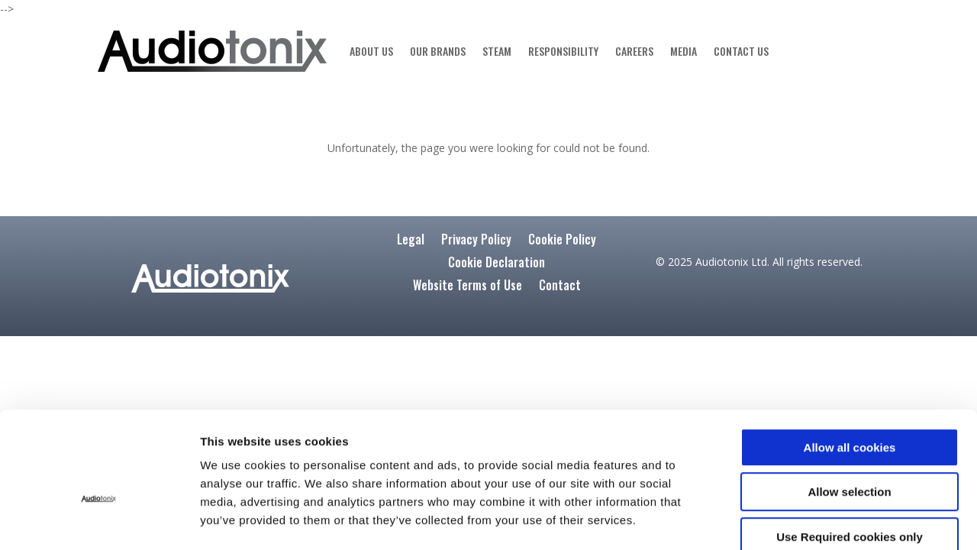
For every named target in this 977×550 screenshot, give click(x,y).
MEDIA (683, 51)
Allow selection (849, 408)
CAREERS (634, 51)
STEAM (496, 51)
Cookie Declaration (496, 264)
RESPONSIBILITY (563, 51)
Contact (560, 287)
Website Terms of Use (467, 287)
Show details (813, 519)
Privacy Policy (476, 241)
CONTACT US (741, 51)
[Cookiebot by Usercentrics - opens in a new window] (99, 520)
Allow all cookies (850, 363)
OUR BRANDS (438, 51)
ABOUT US (371, 51)
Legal (410, 241)
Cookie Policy (562, 241)
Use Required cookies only (849, 452)
